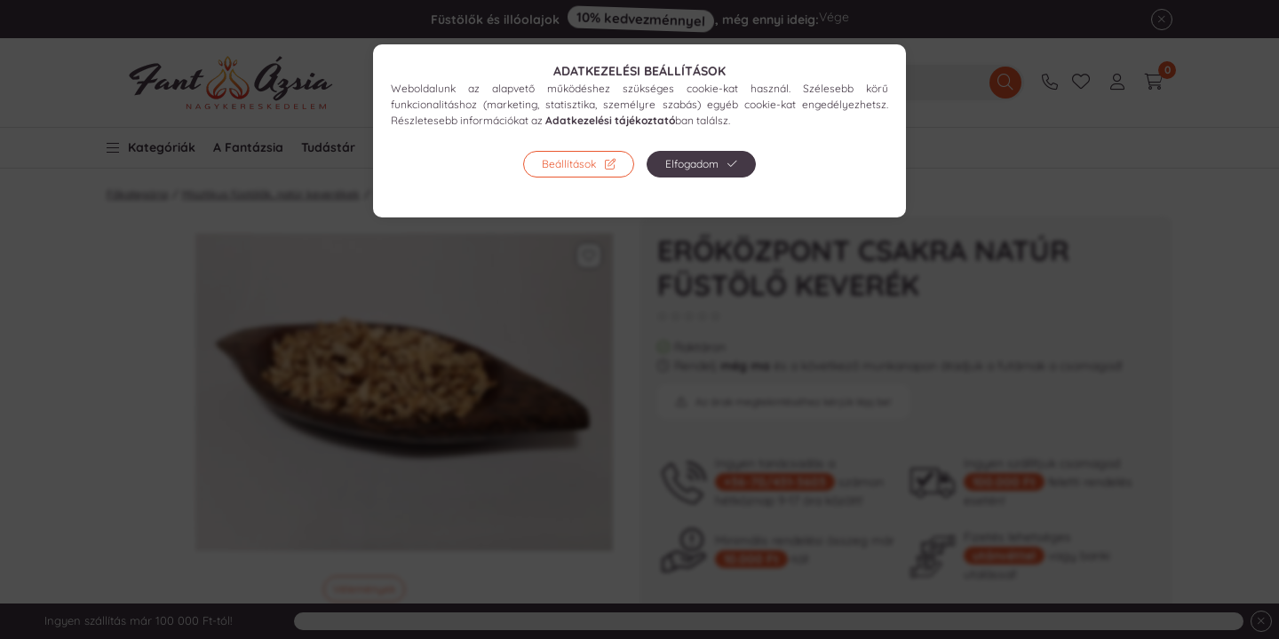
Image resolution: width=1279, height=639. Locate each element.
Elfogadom (692, 163)
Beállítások (569, 163)
